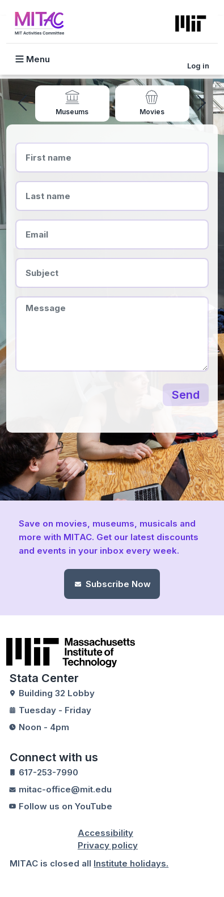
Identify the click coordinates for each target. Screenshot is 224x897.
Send (186, 395)
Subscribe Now (118, 584)
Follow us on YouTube (65, 806)
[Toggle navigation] (38, 59)
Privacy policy (108, 845)
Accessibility (105, 832)
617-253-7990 (48, 772)
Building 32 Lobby (57, 693)
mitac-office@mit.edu (65, 789)
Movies (152, 111)
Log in (198, 65)
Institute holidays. (131, 863)
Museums (72, 111)
